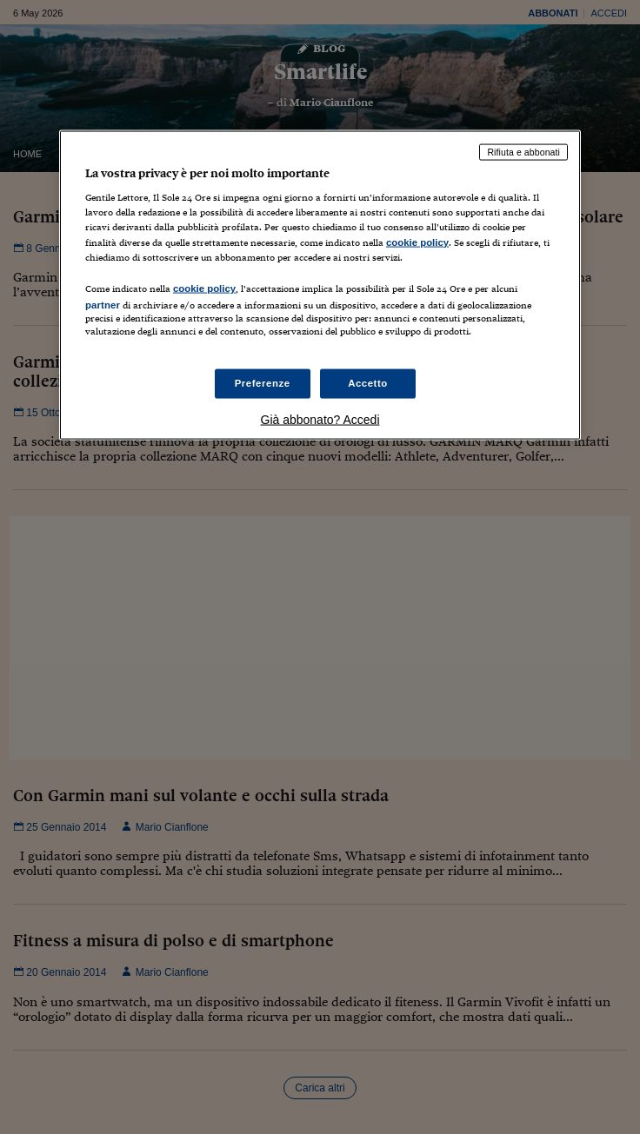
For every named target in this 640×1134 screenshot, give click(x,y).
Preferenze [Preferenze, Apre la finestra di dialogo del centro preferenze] (262, 383)
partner (102, 304)
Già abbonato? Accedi (320, 420)
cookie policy (417, 241)
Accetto (368, 383)
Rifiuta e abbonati (523, 151)
